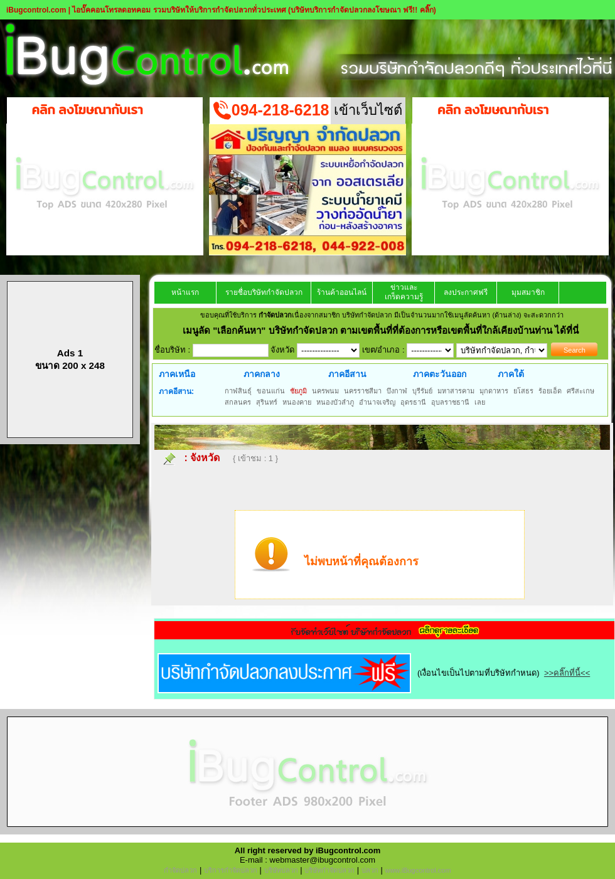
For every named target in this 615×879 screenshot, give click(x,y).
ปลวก (369, 870)
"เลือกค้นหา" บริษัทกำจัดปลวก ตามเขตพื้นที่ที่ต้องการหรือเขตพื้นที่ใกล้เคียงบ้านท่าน (384, 330)
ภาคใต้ (511, 374)
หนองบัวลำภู (335, 402)
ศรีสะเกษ (580, 391)
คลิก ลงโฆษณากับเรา (87, 110)
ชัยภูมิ (298, 391)
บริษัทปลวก (281, 870)
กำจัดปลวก (180, 870)
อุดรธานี (413, 402)
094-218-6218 (280, 110)
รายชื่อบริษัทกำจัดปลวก (263, 292)
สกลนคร (238, 402)
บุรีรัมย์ (422, 391)
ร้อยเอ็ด (550, 391)
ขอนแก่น (271, 391)
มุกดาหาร (493, 391)
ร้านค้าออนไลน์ (341, 292)
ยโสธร (523, 391)
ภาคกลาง (261, 374)
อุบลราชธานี (450, 402)
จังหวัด (205, 457)
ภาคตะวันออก (439, 374)
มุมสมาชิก (528, 292)
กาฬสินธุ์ (238, 391)
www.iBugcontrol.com (418, 870)
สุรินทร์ (266, 402)
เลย (479, 402)
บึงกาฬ (397, 391)
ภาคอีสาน (347, 374)
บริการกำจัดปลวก (230, 870)
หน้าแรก (185, 292)
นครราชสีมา (363, 391)
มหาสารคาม (455, 391)
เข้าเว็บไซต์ (368, 110)
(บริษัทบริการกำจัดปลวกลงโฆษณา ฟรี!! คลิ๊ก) (362, 10)
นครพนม (325, 391)
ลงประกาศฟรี (466, 292)
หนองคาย (296, 402)
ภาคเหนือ (177, 374)
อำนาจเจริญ (377, 402)
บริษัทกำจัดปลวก (329, 870)
